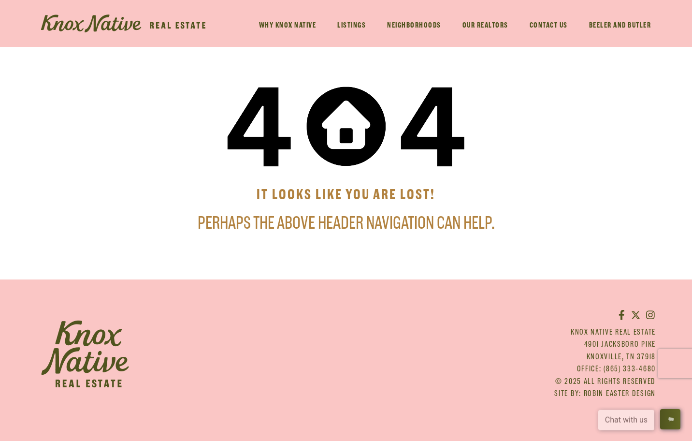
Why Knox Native (288, 24)
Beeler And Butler (620, 24)
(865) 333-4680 (630, 368)
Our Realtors (485, 24)
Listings (351, 24)
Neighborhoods (414, 24)
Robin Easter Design (620, 393)
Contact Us (549, 24)
